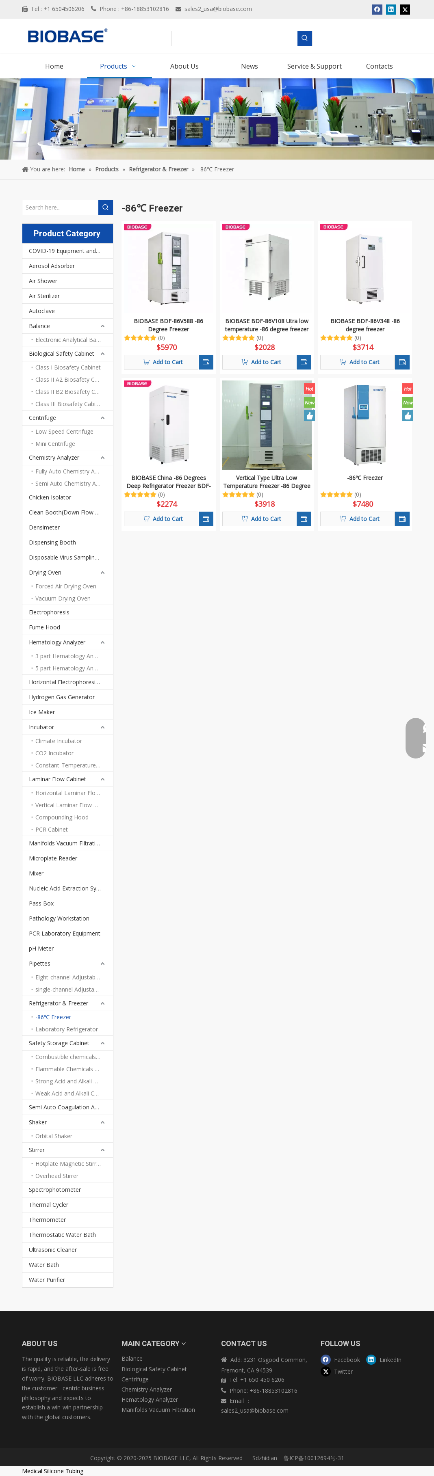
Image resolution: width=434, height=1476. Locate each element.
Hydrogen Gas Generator (62, 697)
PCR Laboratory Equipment (64, 933)
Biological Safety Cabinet (61, 353)
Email (237, 1401)
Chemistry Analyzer (54, 457)
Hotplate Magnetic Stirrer (68, 1163)
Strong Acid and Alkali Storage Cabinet (74, 1081)
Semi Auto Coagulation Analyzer (71, 1107)
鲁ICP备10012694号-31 (314, 1458)
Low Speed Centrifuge (64, 431)
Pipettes (39, 963)
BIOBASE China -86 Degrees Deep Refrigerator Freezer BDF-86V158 (168, 482)
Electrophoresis (49, 612)
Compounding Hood (62, 817)
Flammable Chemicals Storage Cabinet (74, 1069)
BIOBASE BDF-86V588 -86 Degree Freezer (168, 325)
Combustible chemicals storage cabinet (74, 1057)
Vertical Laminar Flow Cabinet (74, 805)
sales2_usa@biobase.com (218, 9)
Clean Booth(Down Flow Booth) (71, 512)
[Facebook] (341, 1359)
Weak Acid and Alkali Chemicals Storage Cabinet (74, 1093)
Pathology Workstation (59, 918)
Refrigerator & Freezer (58, 1003)
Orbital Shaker (53, 1136)
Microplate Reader (53, 858)
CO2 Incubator (54, 753)
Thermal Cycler (48, 1204)
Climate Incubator (58, 741)
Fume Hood (44, 627)
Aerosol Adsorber (52, 266)
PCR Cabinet (51, 829)
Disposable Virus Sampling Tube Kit (71, 557)
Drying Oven (45, 572)
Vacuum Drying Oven (63, 598)
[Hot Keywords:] (304, 38)
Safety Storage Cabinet (59, 1043)
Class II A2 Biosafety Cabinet (73, 379)
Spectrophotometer (55, 1189)
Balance (39, 326)
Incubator (41, 727)
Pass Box (41, 903)
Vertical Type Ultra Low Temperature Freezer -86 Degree (266, 482)
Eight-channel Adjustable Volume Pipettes (74, 977)
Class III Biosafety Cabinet (69, 404)
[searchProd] (235, 38)
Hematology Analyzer (57, 642)
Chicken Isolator (50, 497)
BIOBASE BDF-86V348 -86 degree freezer (365, 325)
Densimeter (44, 527)
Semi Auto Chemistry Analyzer (74, 483)
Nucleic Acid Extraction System (69, 888)
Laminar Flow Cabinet (57, 779)
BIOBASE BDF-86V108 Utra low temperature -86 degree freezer (266, 325)
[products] (217, 119)
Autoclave (42, 311)
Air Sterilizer (44, 296)
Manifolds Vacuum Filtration (65, 843)
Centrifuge (42, 417)
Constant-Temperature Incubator (74, 765)
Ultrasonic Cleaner (53, 1249)
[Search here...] (60, 207)
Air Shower (43, 281)
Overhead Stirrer (56, 1176)
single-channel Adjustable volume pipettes (74, 989)
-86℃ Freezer (53, 1017)
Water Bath (44, 1265)
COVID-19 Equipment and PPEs (70, 251)
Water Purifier (47, 1280)
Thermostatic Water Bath (62, 1234)
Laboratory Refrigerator (66, 1029)
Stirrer (37, 1150)
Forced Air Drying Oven (65, 586)
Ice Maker (42, 712)
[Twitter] (341, 1371)
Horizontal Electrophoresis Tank (71, 682)
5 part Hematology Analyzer (72, 668)
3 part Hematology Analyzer (72, 656)
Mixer (36, 873)
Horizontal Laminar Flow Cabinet (74, 793)
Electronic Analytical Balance (72, 340)
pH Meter (41, 948)
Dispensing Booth (52, 542)
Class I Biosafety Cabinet (68, 367)
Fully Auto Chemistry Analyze (73, 471)
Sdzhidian (264, 1458)
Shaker (38, 1122)
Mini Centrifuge (55, 443)
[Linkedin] (387, 1359)
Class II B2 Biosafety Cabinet (73, 391)
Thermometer (47, 1219)
